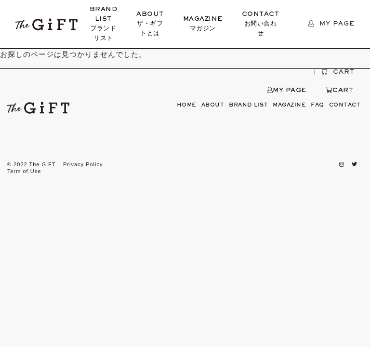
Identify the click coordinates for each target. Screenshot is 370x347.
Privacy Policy (83, 164)
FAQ (317, 105)
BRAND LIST (104, 25)
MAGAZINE (203, 25)
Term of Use (24, 171)
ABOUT (150, 25)
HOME (187, 105)
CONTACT (260, 25)
